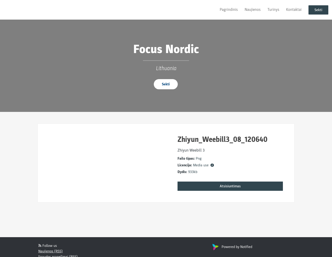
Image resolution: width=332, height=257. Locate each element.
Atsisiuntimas (230, 186)
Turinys (273, 9)
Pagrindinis (229, 9)
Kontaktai (294, 9)
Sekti (318, 10)
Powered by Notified (231, 247)
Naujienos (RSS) (50, 251)
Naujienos (253, 9)
